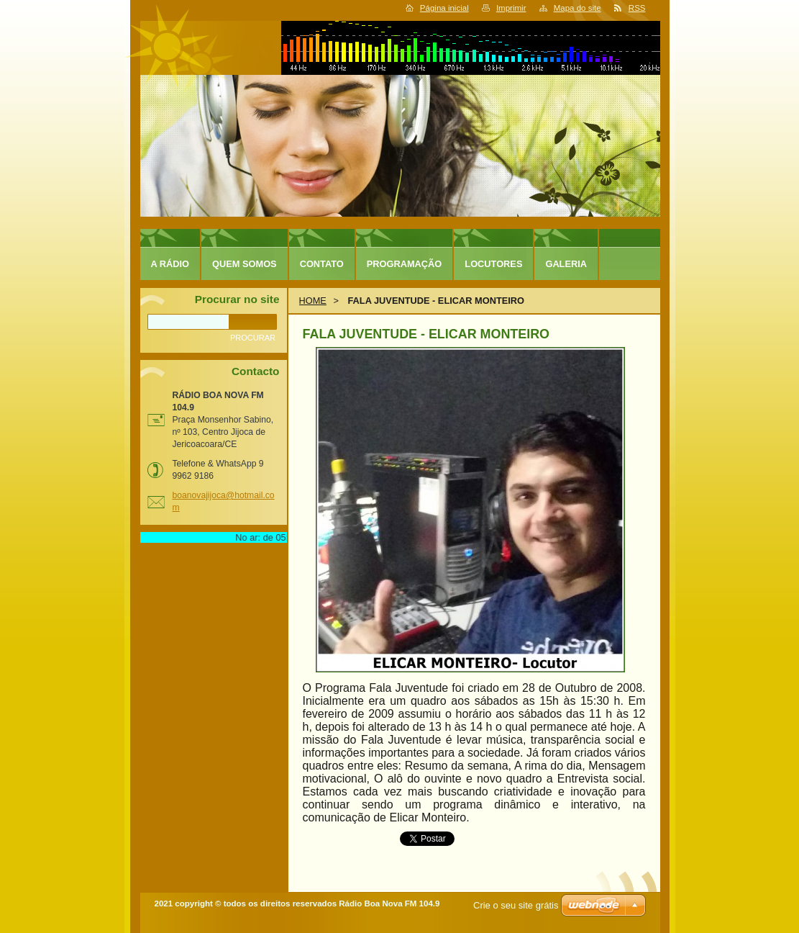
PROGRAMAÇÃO (404, 263)
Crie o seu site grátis (516, 905)
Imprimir (511, 8)
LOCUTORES (493, 263)
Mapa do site (577, 8)
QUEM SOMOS (244, 263)
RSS (637, 8)
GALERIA (566, 263)
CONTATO (322, 263)
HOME (313, 300)
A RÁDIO (170, 263)
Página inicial (444, 8)
